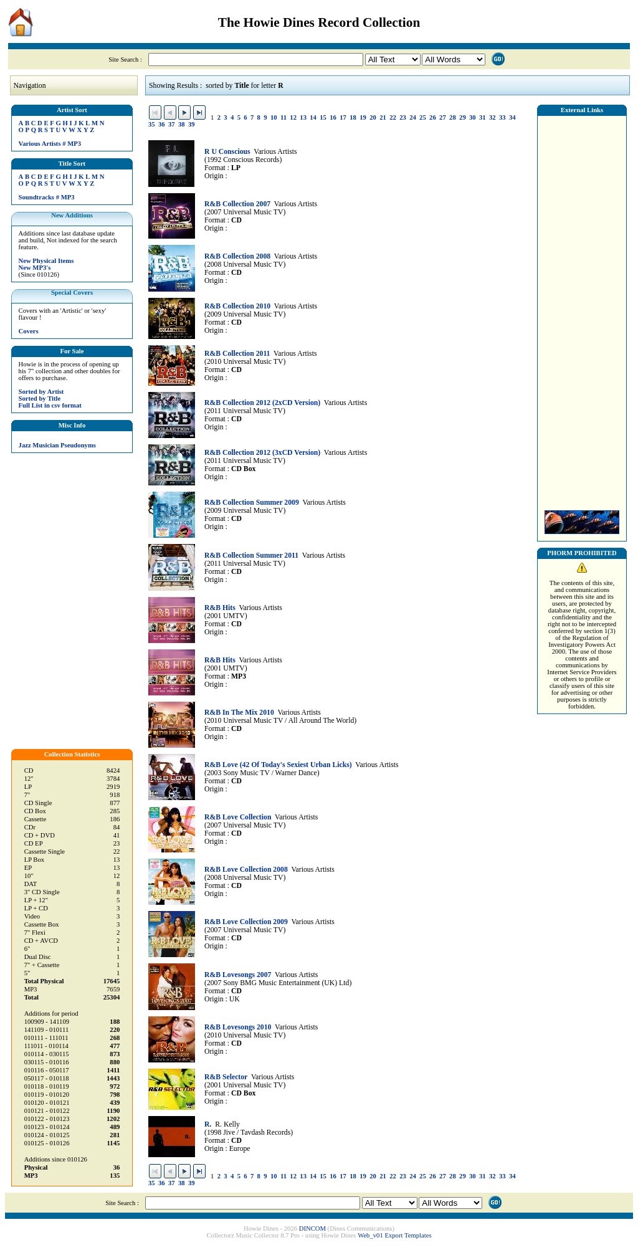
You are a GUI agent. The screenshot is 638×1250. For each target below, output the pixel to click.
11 (283, 117)
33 (502, 117)
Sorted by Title (40, 398)
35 (151, 124)
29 (462, 117)
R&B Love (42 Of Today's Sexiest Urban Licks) (278, 765)
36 (161, 124)
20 (372, 117)
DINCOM (312, 1228)
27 (442, 117)
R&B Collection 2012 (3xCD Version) (262, 453)
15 (323, 117)
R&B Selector (225, 1077)
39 (191, 124)
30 (472, 117)
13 (303, 117)
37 (171, 124)
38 (181, 124)
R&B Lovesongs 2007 (237, 975)
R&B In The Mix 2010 (239, 712)
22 (392, 117)
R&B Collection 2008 (237, 256)
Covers (29, 331)
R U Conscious (227, 152)
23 (402, 117)
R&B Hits (220, 608)
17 (343, 117)
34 (512, 117)
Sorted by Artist (41, 391)
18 (353, 117)
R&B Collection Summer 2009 (251, 503)
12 (293, 117)
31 (482, 117)
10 (273, 117)
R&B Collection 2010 (237, 306)
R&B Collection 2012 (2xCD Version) (262, 403)
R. (207, 1124)
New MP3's (35, 267)
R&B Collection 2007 (237, 204)
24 (412, 117)
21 (382, 117)
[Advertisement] (582, 310)
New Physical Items (46, 260)
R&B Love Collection (237, 817)
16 (333, 117)
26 (432, 117)
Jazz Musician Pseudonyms (57, 445)
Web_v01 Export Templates (394, 1235)
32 (492, 117)
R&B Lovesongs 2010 (237, 1027)
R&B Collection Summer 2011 (251, 555)
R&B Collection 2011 (237, 354)
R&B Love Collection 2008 (246, 870)
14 (313, 117)
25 (422, 117)
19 (362, 117)
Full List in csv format (50, 405)
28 (452, 117)
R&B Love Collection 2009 (246, 922)
